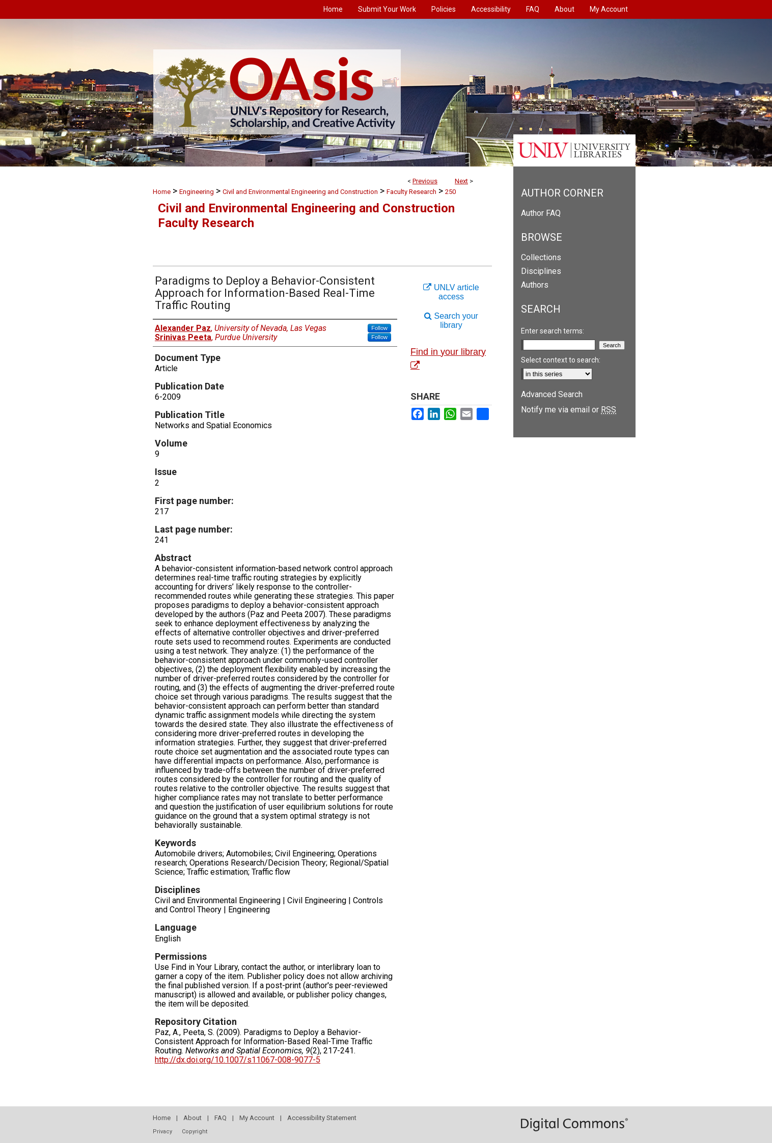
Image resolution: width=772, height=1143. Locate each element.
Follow (379, 328)
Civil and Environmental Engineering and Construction (300, 192)
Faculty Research (411, 192)
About (192, 1118)
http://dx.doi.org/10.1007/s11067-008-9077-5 (237, 1060)
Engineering (196, 192)
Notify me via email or (568, 409)
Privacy (162, 1131)
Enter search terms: (552, 331)
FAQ (220, 1118)
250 (450, 192)
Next (461, 181)
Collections (541, 257)
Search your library (451, 320)
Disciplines (541, 271)
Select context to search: (560, 360)
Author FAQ (541, 213)
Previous (424, 181)
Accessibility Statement (321, 1118)
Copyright (194, 1131)
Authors (534, 285)
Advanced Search (552, 394)
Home (162, 192)
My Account (256, 1118)
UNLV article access (451, 292)
